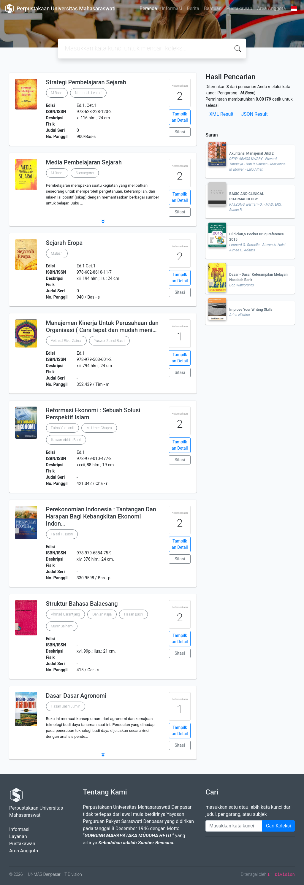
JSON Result (254, 114)
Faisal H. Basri (62, 534)
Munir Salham (62, 626)
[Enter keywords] (233, 826)
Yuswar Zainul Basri (109, 341)
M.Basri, (57, 173)
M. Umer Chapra (99, 428)
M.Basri (57, 93)
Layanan (18, 836)
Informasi (172, 8)
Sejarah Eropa (64, 242)
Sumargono (85, 173)
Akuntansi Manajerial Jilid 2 (251, 153)
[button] (103, 221)
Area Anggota (271, 8)
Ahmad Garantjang (65, 614)
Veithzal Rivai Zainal (66, 341)
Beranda (148, 8)
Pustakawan (239, 8)
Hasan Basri (133, 614)
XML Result (221, 114)
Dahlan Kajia (102, 614)
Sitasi (180, 131)
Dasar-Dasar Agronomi (76, 695)
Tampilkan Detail (180, 117)
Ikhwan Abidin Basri (66, 440)
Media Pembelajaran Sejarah (84, 162)
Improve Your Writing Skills (250, 309)
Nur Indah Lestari (88, 93)
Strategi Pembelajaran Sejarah (86, 82)
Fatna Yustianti (62, 428)
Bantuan (212, 8)
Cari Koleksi (278, 826)
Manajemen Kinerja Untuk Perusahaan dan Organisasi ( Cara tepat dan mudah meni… (102, 326)
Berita (193, 8)
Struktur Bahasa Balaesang (82, 603)
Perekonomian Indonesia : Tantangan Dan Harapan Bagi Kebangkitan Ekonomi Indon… (101, 516)
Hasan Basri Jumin (65, 706)
